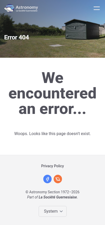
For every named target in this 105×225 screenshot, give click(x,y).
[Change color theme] (53, 211)
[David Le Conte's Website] (58, 179)
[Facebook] (47, 179)
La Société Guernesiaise (58, 197)
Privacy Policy (52, 166)
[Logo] (22, 8)
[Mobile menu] (96, 8)
